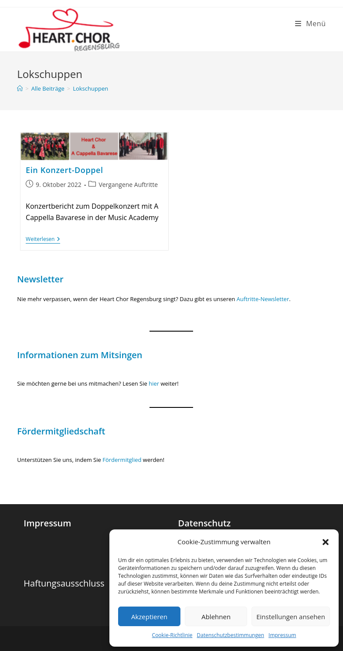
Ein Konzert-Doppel (64, 170)
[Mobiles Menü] (310, 23)
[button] (325, 542)
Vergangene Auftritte (128, 184)
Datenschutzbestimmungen (231, 635)
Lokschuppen (90, 88)
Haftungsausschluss (64, 583)
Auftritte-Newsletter (263, 299)
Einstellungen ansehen (290, 616)
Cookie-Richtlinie (172, 635)
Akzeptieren (149, 616)
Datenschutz (204, 523)
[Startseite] (20, 88)
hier (154, 383)
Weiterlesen (43, 240)
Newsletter (40, 279)
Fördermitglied (122, 460)
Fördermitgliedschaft (61, 431)
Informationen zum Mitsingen (79, 355)
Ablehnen (216, 616)
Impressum (282, 635)
